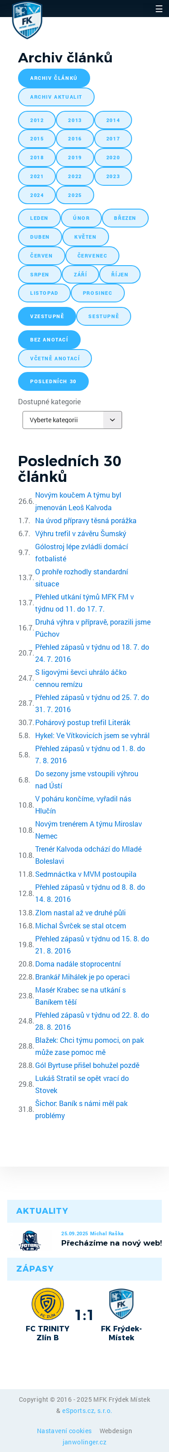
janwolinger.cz (85, 1442)
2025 (75, 195)
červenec (93, 255)
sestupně (103, 316)
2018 (37, 157)
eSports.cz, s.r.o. (87, 1410)
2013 (75, 120)
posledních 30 (53, 381)
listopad (44, 292)
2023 (113, 176)
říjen (119, 274)
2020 (113, 157)
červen (41, 255)
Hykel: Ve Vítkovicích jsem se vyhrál (92, 735)
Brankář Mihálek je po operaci (82, 976)
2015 (37, 138)
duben (40, 236)
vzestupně (47, 316)
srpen (40, 274)
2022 (75, 176)
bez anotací (49, 339)
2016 (75, 138)
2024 (37, 195)
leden (39, 217)
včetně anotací (55, 358)
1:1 (84, 1315)
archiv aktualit (56, 96)
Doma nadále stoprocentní (78, 963)
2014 (113, 120)
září (80, 274)
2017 (113, 138)
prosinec (98, 292)
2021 (37, 176)
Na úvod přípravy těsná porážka (86, 520)
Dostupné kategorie (49, 401)
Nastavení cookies (65, 1430)
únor (81, 217)
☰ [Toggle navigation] (159, 8)
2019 (75, 157)
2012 (37, 120)
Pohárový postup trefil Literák (82, 722)
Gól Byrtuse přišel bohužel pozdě (87, 1065)
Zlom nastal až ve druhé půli (80, 912)
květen (85, 236)
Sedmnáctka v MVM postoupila (86, 874)
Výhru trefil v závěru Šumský (80, 533)
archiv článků (54, 77)
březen (125, 217)
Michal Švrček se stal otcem (80, 925)
